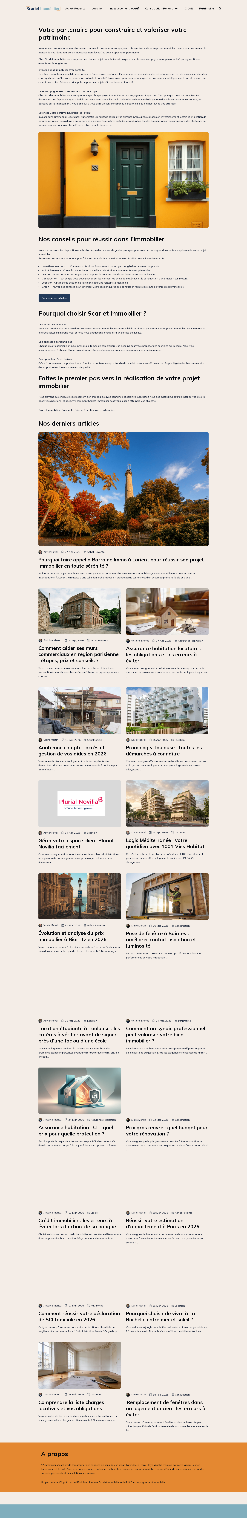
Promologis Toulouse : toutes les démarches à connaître (164, 750)
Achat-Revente (75, 8)
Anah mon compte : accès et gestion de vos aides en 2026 (72, 750)
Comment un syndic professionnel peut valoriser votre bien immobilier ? (165, 1034)
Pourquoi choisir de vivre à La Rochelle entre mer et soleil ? (160, 1316)
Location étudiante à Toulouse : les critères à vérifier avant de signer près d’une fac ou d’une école (79, 1034)
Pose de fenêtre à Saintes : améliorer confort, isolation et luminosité (161, 939)
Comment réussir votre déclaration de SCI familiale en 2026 (79, 1316)
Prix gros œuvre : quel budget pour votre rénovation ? (167, 1130)
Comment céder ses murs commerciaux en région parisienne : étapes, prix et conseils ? (78, 654)
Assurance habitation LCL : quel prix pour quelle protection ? (75, 1130)
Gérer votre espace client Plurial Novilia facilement (75, 843)
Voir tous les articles (54, 297)
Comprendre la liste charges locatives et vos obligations (71, 1405)
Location (97, 8)
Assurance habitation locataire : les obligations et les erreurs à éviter (163, 654)
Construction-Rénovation (161, 8)
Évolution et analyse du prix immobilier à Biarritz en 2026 (72, 936)
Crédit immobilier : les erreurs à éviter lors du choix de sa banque (77, 1223)
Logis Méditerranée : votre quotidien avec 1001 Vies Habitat (165, 843)
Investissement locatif (124, 8)
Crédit (189, 8)
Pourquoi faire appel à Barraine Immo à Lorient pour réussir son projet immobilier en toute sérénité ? (121, 563)
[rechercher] (220, 8)
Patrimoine (206, 8)
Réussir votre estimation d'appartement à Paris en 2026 (162, 1223)
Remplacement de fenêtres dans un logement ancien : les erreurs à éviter (165, 1408)
